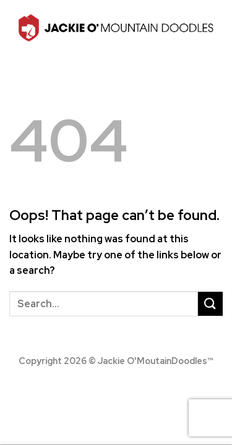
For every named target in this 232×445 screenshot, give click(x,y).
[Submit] (210, 304)
